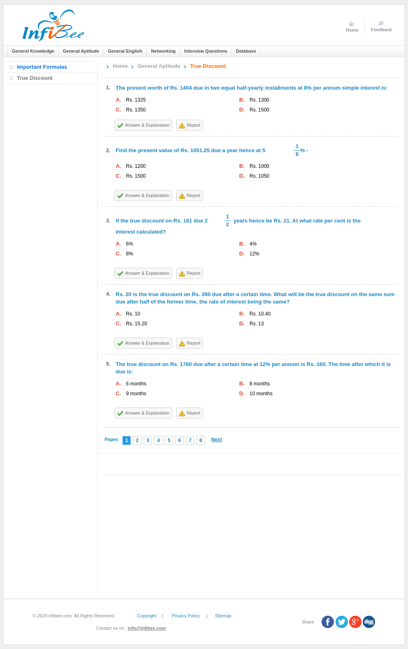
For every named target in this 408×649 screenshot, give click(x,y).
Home (120, 66)
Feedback (381, 29)
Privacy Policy (186, 615)
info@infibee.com (147, 628)
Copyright (146, 615)
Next (216, 440)
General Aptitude (159, 66)
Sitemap (223, 615)
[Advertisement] (53, 211)
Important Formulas (42, 67)
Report (194, 125)
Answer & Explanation (147, 125)
